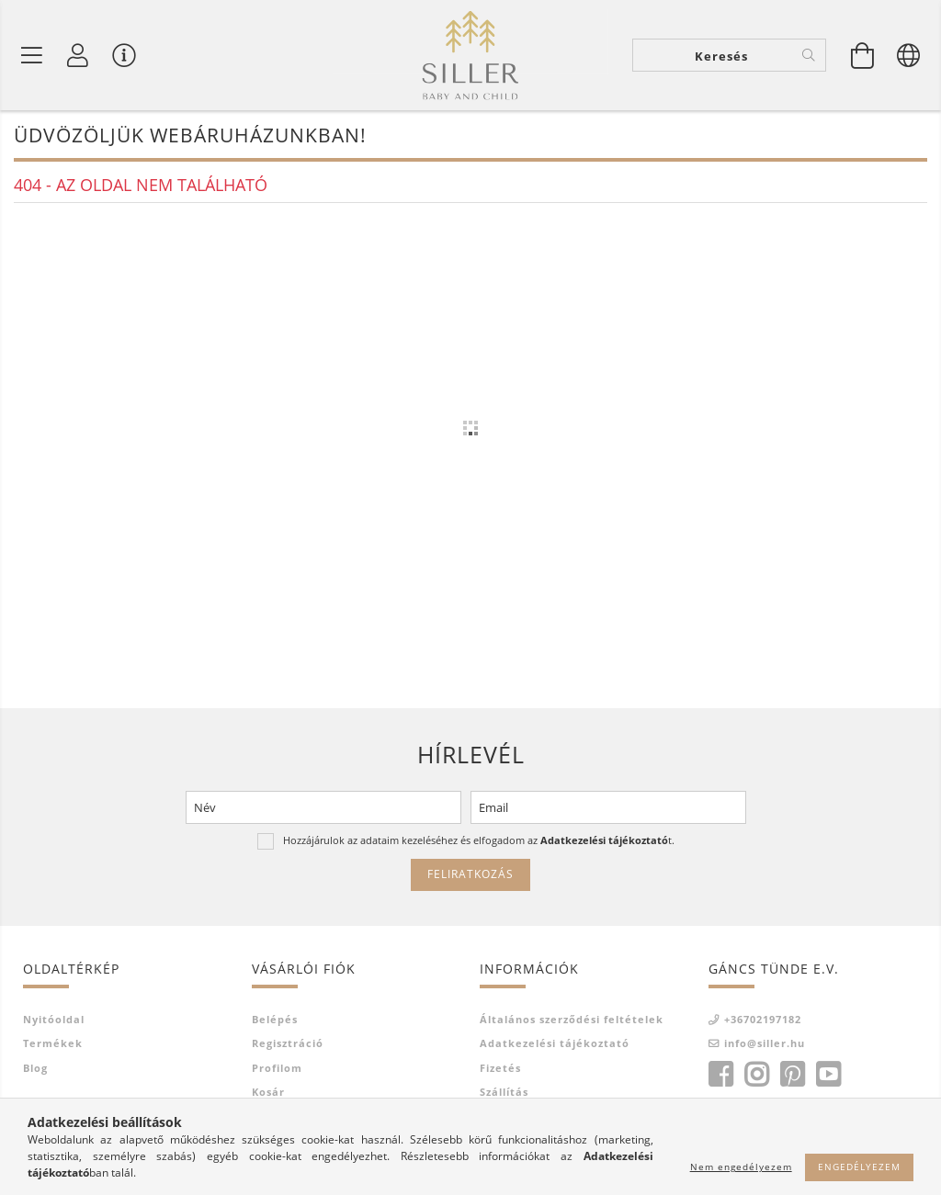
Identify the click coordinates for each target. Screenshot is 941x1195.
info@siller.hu (764, 1043)
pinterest (792, 1074)
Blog (35, 1068)
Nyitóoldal (54, 1019)
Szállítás (504, 1092)
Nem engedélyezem (741, 1166)
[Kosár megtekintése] (863, 55)
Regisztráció (287, 1043)
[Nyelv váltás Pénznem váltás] (908, 55)
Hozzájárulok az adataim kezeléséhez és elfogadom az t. (479, 840)
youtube (828, 1074)
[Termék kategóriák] (32, 55)
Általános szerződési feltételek (571, 1019)
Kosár (268, 1092)
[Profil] (78, 55)
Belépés (275, 1019)
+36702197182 (762, 1019)
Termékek (53, 1043)
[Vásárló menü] (124, 55)
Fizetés (500, 1068)
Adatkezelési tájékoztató (554, 1043)
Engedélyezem (859, 1166)
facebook (720, 1074)
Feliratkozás (470, 874)
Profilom (277, 1068)
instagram (756, 1074)
